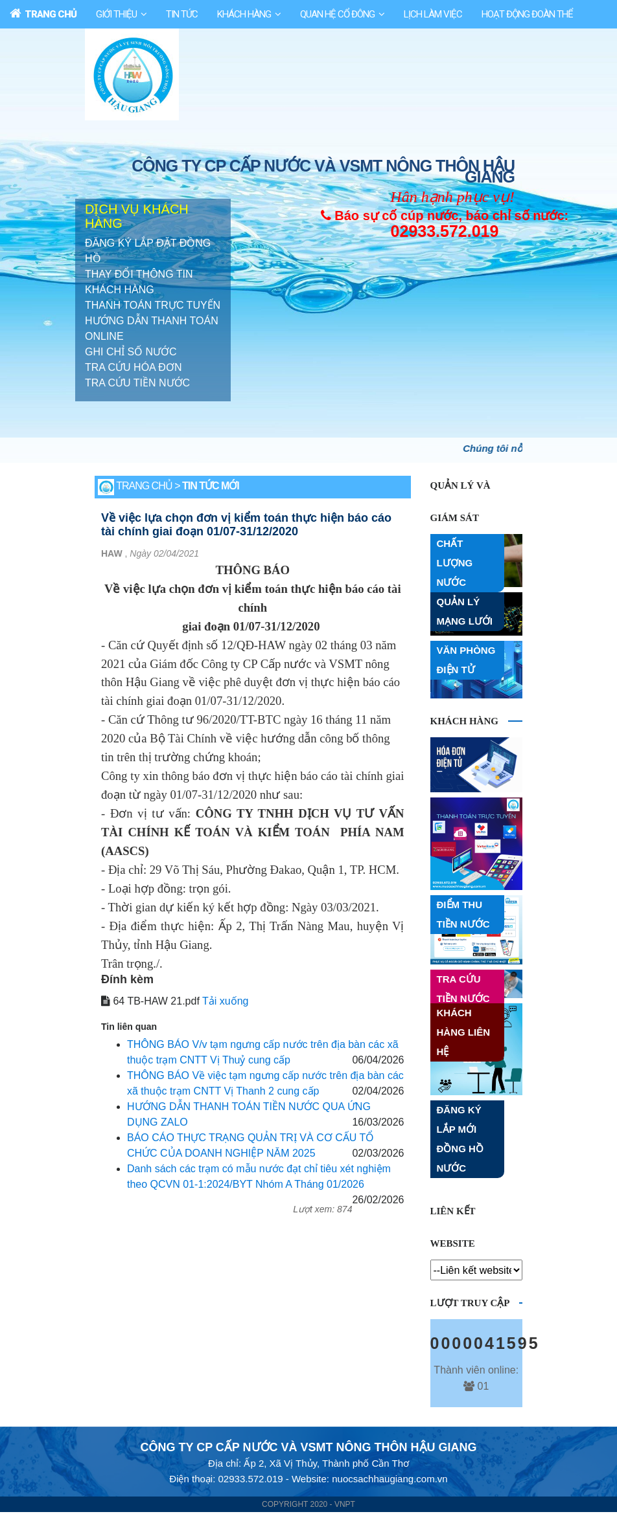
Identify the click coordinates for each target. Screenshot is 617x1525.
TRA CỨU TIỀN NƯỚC (137, 383)
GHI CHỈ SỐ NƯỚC (131, 352)
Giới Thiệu (116, 14)
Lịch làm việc (433, 14)
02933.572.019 (445, 232)
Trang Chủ (43, 13)
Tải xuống (225, 1001)
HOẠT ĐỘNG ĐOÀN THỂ (527, 14)
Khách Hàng (244, 14)
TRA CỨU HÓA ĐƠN (133, 367)
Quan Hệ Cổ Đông (337, 14)
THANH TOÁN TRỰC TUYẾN (152, 305)
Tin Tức (182, 14)
